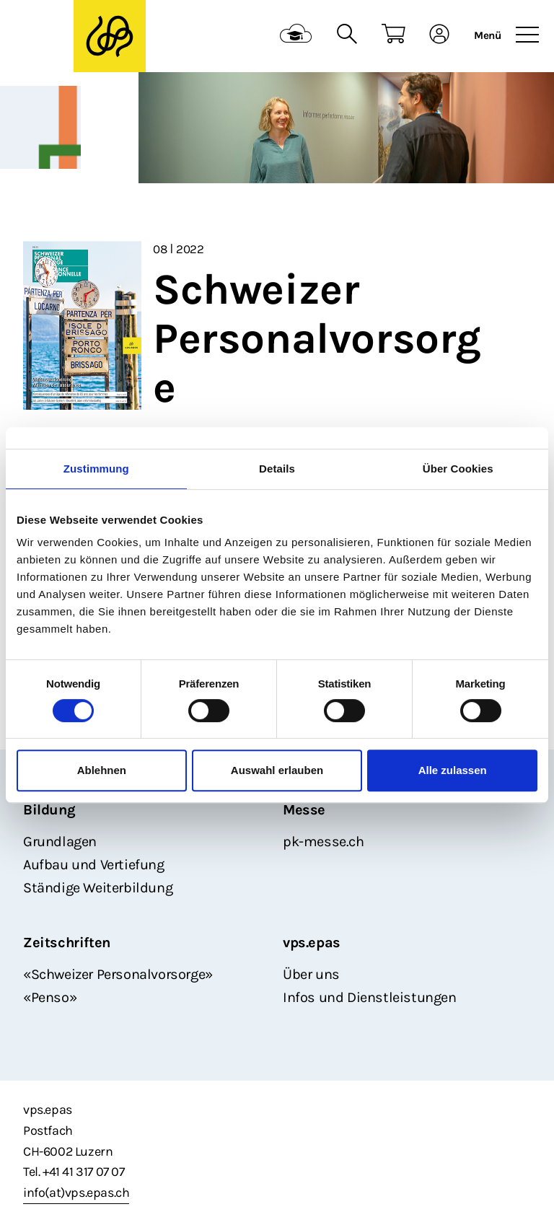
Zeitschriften (66, 942)
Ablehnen (101, 770)
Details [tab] (277, 468)
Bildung (49, 809)
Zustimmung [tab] (96, 468)
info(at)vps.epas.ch (76, 1192)
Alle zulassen (452, 770)
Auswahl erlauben (277, 770)
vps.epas (311, 942)
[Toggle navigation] (527, 35)
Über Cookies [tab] (458, 468)
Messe (304, 809)
